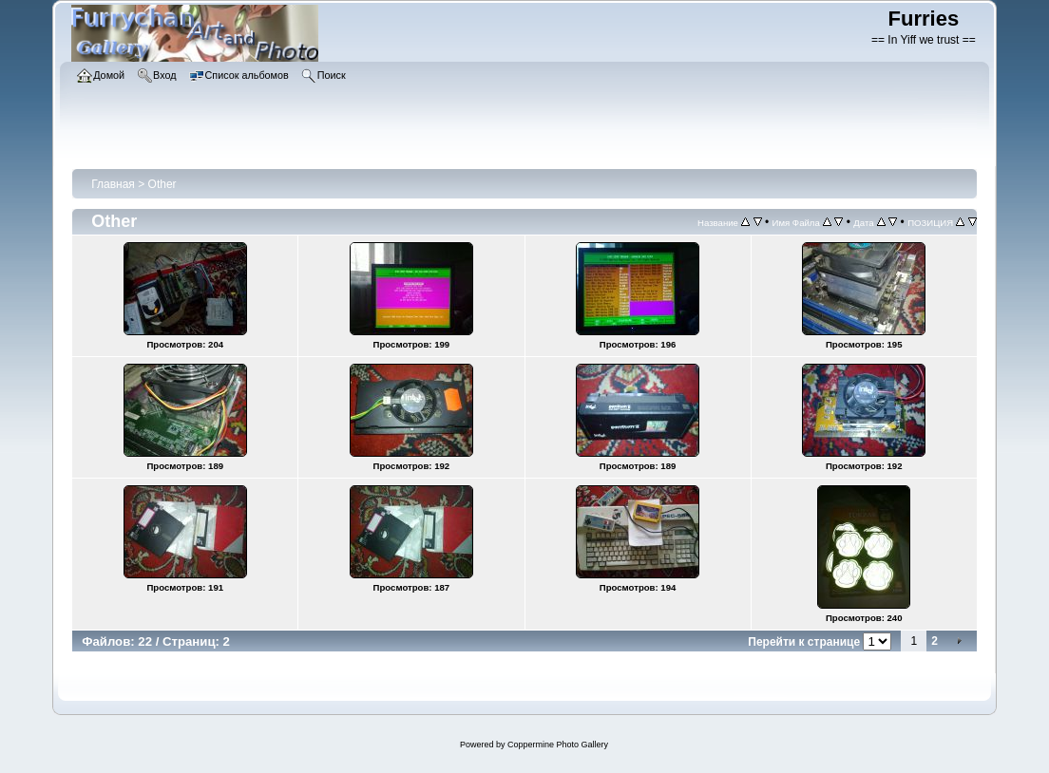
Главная (113, 184)
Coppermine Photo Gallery (557, 744)
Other (162, 184)
